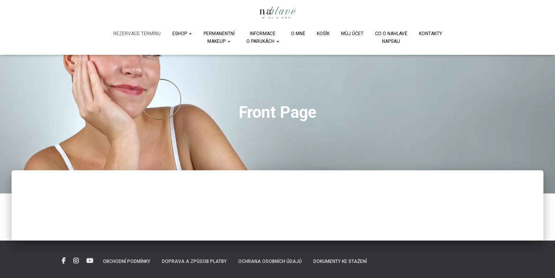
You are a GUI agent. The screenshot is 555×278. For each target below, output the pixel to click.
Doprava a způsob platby (194, 261)
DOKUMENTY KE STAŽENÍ (340, 261)
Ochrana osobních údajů (270, 261)
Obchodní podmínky (126, 261)
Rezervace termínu (137, 33)
